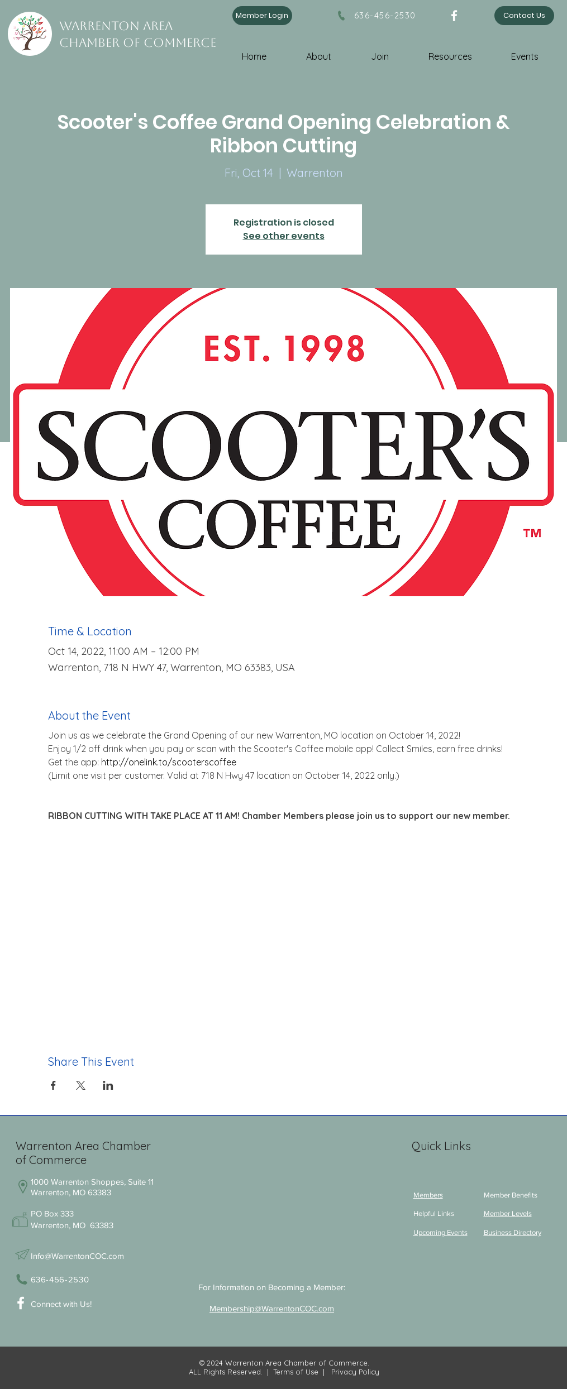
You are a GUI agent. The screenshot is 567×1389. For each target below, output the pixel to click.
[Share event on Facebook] (53, 1085)
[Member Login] (262, 15)
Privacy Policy (354, 1371)
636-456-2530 (385, 15)
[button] (328, 51)
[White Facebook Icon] (20, 1303)
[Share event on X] (80, 1085)
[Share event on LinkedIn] (108, 1085)
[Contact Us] (524, 15)
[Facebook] (454, 15)
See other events (284, 235)
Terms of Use (295, 1371)
